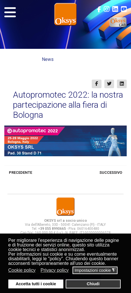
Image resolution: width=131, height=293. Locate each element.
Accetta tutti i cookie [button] (36, 284)
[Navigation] (10, 12)
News (48, 59)
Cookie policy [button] (22, 270)
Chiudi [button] (93, 284)
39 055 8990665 (53, 229)
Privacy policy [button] (55, 270)
